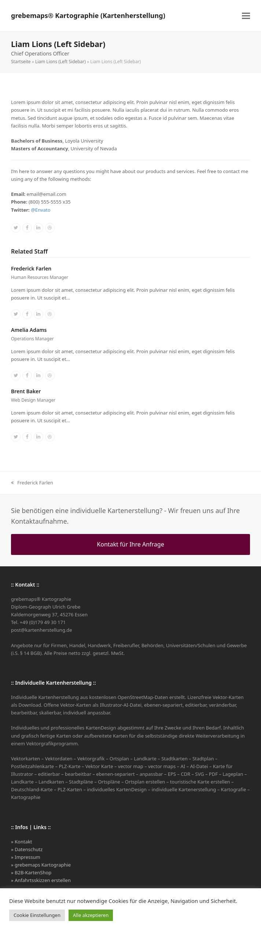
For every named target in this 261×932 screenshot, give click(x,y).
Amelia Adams (29, 329)
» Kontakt (21, 841)
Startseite (21, 61)
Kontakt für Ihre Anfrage (130, 544)
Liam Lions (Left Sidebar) (60, 61)
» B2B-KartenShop (31, 872)
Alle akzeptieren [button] (91, 915)
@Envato (40, 210)
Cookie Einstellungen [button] (37, 915)
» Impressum (25, 857)
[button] (246, 15)
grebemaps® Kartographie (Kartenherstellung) (88, 15)
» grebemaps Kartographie (41, 864)
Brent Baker (26, 391)
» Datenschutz (27, 849)
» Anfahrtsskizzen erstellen (41, 880)
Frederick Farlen (31, 268)
